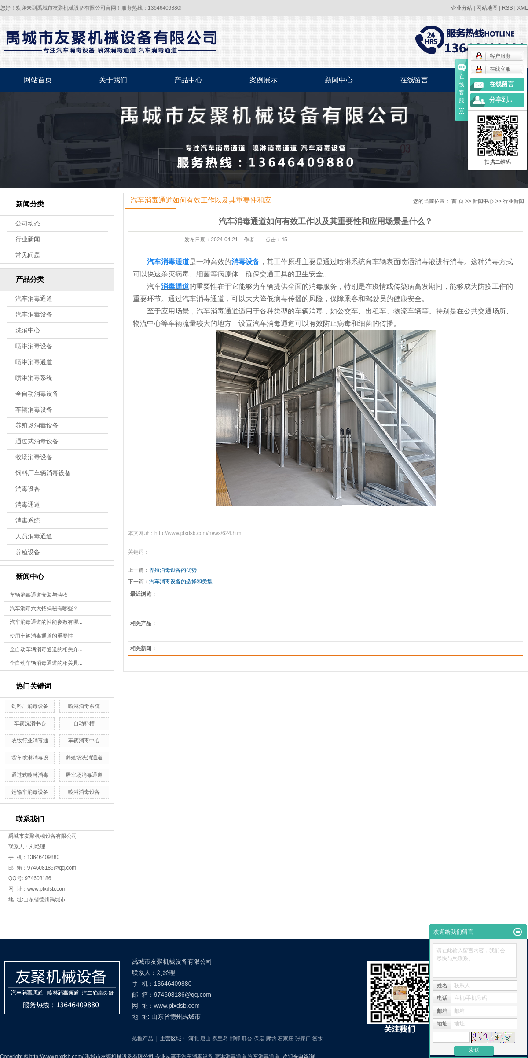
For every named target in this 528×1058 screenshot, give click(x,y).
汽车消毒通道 (33, 298)
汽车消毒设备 (33, 314)
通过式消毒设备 (37, 441)
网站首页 (38, 80)
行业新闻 (27, 239)
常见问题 (27, 255)
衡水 (317, 1039)
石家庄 (285, 1039)
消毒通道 (27, 504)
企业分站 (461, 8)
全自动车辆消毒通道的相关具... (46, 663)
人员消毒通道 (33, 536)
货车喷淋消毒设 (29, 758)
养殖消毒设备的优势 (173, 570)
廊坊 (271, 1039)
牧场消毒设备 (33, 457)
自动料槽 (84, 723)
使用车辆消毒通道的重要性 (41, 636)
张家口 (303, 1039)
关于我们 (113, 80)
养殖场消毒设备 (37, 425)
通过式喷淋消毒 (29, 775)
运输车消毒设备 (29, 792)
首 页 (457, 201)
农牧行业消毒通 (29, 740)
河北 (193, 1039)
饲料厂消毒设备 (29, 706)
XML (522, 8)
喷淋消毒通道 (33, 362)
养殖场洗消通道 (84, 758)
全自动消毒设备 (37, 394)
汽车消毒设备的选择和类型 (181, 582)
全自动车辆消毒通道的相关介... (46, 649)
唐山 (205, 1039)
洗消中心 (27, 330)
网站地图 (487, 8)
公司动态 (27, 223)
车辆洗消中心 (30, 723)
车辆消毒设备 (33, 409)
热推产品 (142, 1039)
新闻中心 (339, 80)
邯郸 (235, 1039)
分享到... (501, 99)
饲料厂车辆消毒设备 (43, 473)
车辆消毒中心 (84, 740)
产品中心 (188, 80)
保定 (259, 1039)
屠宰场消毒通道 (84, 775)
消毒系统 (27, 520)
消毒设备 (27, 489)
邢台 (247, 1039)
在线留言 (414, 80)
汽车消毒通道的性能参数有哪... (46, 622)
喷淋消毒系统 (33, 378)
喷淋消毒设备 (33, 346)
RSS (507, 8)
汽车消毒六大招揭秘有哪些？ (44, 608)
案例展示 (263, 80)
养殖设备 (27, 552)
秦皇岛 (220, 1039)
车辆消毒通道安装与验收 (39, 595)
